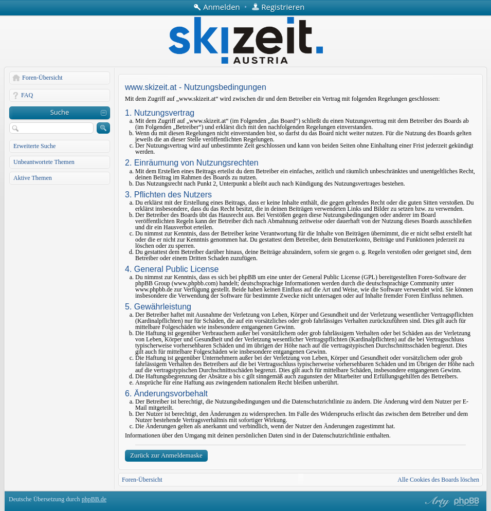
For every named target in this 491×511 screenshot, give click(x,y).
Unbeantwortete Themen (44, 162)
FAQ (27, 95)
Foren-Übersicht (42, 77)
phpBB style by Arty (436, 502)
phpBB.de (94, 499)
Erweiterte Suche (34, 146)
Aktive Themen (32, 177)
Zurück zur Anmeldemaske (166, 455)
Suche (59, 112)
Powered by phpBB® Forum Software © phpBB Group (466, 502)
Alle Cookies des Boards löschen (438, 479)
